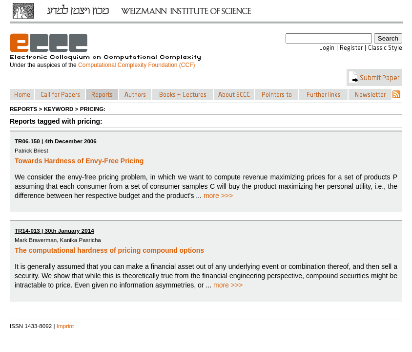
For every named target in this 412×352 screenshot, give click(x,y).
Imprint (65, 326)
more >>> (218, 195)
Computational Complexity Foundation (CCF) (136, 65)
